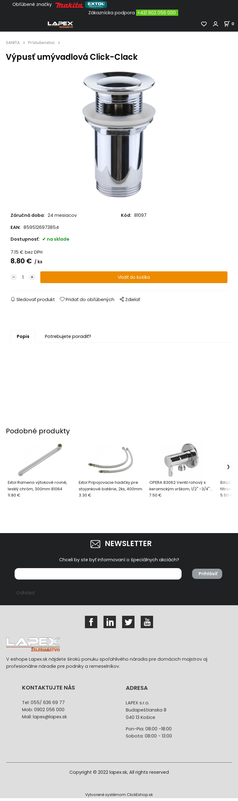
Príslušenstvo (41, 43)
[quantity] (23, 280)
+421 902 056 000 (156, 13)
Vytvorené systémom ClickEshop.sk (119, 797)
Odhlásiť (25, 595)
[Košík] (231, 24)
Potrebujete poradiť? (68, 339)
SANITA (13, 43)
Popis (23, 339)
